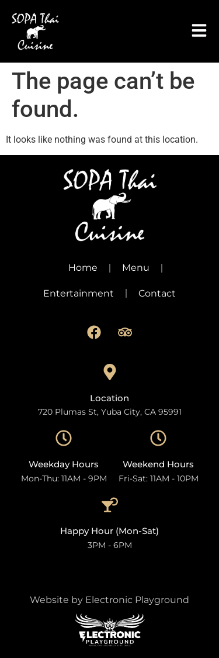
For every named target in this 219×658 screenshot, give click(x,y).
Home (83, 267)
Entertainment (78, 293)
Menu (136, 267)
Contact (157, 293)
